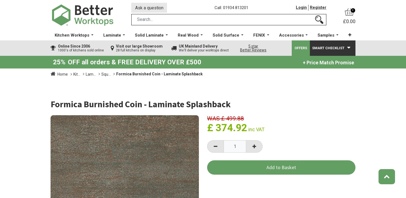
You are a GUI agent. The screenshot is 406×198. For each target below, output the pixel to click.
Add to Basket (281, 168)
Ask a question (149, 7)
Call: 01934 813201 (232, 8)
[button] (349, 35)
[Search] (319, 20)
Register (318, 8)
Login (301, 8)
